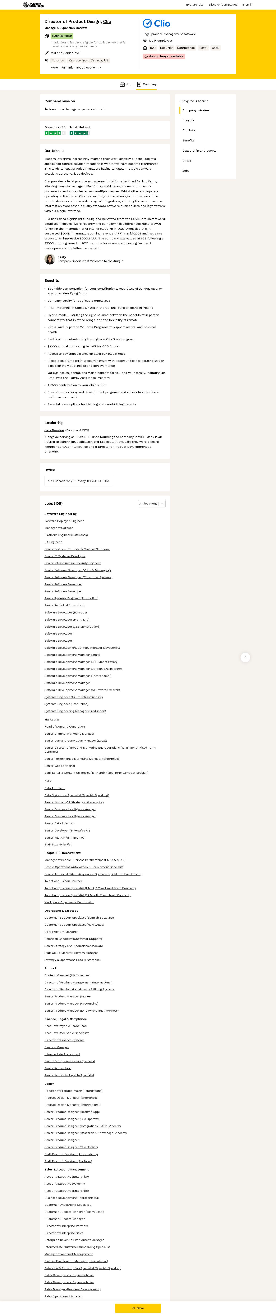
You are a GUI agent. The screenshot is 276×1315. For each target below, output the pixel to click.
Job (125, 84)
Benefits (188, 140)
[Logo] (33, 4)
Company (146, 84)
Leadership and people (199, 150)
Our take (188, 130)
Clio (107, 21)
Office (186, 161)
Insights (188, 120)
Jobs (185, 170)
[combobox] (139, 504)
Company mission (194, 110)
